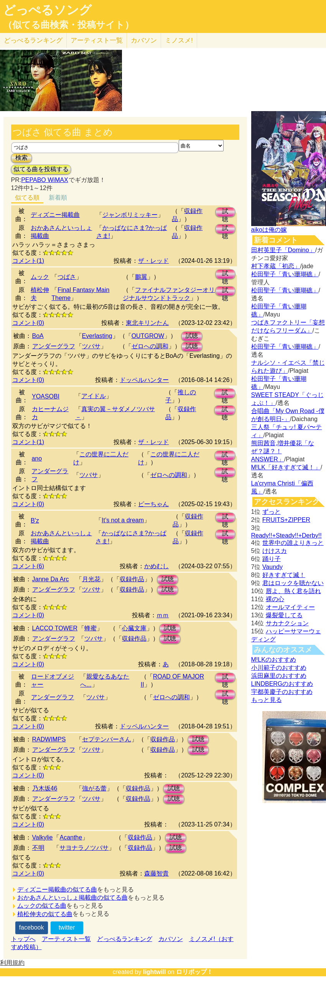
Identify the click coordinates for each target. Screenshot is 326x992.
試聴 (225, 212)
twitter (67, 927)
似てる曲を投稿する (41, 169)
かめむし (156, 566)
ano (36, 458)
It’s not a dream (123, 520)
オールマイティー (290, 607)
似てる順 (27, 197)
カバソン (144, 40)
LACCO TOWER (55, 628)
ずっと (271, 511)
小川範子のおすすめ (278, 667)
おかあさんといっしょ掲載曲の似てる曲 (72, 897)
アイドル (93, 396)
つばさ (67, 277)
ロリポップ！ (194, 972)
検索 (21, 157)
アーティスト (97, 40)
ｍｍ (162, 615)
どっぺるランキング (124, 939)
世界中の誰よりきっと (293, 542)
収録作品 (132, 579)
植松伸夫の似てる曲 (44, 914)
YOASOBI (45, 396)
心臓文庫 (134, 628)
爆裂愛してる (284, 615)
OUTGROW (148, 336)
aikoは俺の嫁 (269, 229)
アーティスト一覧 (66, 939)
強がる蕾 (94, 788)
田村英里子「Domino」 (283, 250)
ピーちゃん (153, 504)
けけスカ (274, 551)
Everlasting (97, 336)
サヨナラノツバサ (84, 847)
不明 (38, 847)
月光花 (91, 579)
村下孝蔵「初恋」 (275, 266)
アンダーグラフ (53, 346)
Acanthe (70, 837)
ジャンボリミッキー (130, 215)
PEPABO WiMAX (44, 180)
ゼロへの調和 (150, 346)
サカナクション (287, 623)
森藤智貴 (156, 873)
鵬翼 (141, 277)
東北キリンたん (147, 323)
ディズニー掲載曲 (55, 215)
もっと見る (266, 700)
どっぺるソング (47, 10)
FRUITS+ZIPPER (286, 519)
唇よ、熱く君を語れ (293, 591)
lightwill (154, 972)
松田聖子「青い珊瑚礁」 (285, 274)
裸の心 (275, 599)
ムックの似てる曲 (41, 905)
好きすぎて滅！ (283, 575)
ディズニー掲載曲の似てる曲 (57, 889)
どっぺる (33, 40)
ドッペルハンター (144, 380)
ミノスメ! (179, 40)
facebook (31, 927)
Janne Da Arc (50, 579)
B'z (35, 520)
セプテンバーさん (106, 739)
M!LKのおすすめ (273, 659)
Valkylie (42, 837)
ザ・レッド (153, 260)
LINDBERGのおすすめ (282, 683)
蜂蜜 (90, 628)
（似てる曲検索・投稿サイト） (68, 25)
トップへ (23, 939)
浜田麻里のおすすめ (278, 675)
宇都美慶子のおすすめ (282, 692)
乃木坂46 (45, 788)
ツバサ (91, 346)
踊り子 (271, 559)
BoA (38, 336)
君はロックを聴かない (293, 583)
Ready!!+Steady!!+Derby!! (286, 535)
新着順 (58, 197)
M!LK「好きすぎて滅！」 (286, 467)
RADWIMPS (49, 739)
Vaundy (272, 567)
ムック (40, 277)
